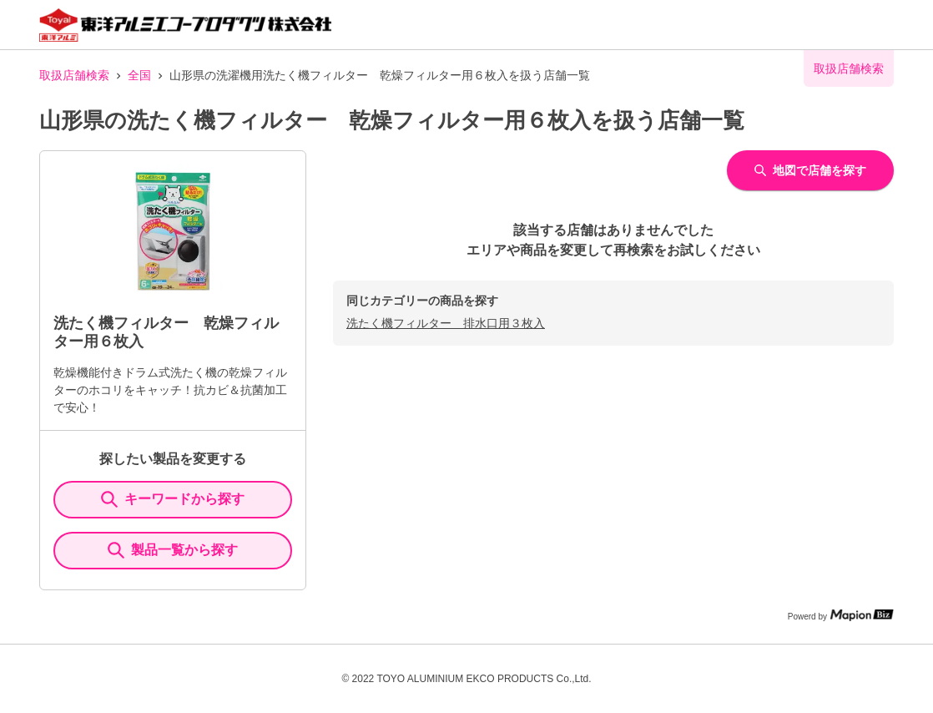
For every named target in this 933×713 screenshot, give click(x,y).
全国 (139, 75)
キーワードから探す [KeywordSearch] (173, 499)
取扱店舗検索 (74, 75)
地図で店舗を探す (810, 170)
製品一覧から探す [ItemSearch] (173, 550)
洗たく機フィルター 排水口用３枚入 (445, 323)
